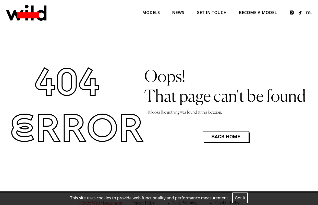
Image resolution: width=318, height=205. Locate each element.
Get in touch (212, 12)
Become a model (258, 12)
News (178, 12)
